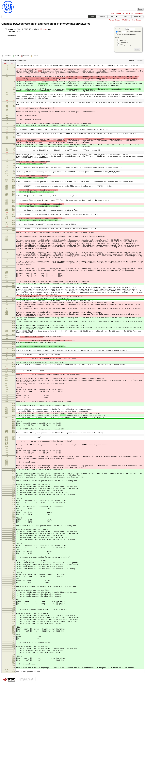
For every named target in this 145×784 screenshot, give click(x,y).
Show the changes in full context (126, 34)
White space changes (126, 45)
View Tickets (114, 16)
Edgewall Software (27, 780)
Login (112, 13)
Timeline (102, 16)
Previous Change (114, 20)
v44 (5, 63)
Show (118, 31)
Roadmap (137, 16)
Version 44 (30, 23)
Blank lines (123, 40)
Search (126, 16)
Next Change (136, 20)
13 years (43, 29)
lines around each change (131, 31)
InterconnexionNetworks (75, 23)
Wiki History (126, 20)
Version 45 (49, 23)
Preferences (120, 13)
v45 (12, 63)
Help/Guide (138, 13)
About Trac (129, 13)
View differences (120, 29)
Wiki (92, 16)
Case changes (124, 42)
